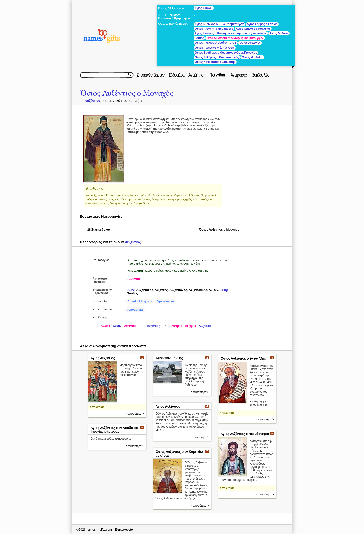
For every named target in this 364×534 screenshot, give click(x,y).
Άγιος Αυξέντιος (103, 358)
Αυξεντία (133, 278)
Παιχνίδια (217, 75)
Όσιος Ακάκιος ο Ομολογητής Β (216, 42)
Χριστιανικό (165, 301)
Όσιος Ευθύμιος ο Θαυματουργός (217, 57)
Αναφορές (239, 75)
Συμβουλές (260, 75)
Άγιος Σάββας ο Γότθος (262, 24)
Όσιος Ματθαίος (252, 57)
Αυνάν (117, 326)
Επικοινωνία (124, 529)
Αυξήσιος (205, 326)
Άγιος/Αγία (135, 309)
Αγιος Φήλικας (279, 33)
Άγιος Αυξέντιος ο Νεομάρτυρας (245, 434)
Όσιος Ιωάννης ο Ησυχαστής (214, 28)
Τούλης (132, 293)
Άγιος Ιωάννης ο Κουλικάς (253, 28)
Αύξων (213, 290)
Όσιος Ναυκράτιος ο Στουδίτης (215, 62)
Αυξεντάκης (144, 290)
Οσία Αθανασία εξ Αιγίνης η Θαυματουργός (235, 38)
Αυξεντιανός (178, 290)
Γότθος (199, 38)
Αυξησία (176, 326)
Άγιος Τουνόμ (204, 8)
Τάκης (224, 290)
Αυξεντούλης (198, 290)
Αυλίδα (105, 326)
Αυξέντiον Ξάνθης (169, 358)
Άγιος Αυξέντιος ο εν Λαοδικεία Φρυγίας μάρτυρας (114, 429)
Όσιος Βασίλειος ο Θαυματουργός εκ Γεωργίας (226, 52)
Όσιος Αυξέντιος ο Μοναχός (127, 93)
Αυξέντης (161, 290)
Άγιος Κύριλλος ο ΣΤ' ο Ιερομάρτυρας (219, 24)
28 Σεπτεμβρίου (98, 229)
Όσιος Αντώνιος (250, 42)
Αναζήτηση (196, 75)
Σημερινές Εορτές (151, 75)
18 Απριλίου (176, 8)
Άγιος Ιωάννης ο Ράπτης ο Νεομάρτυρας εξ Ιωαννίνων (231, 33)
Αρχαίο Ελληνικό (139, 301)
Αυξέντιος (92, 101)
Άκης (131, 290)
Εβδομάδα (176, 75)
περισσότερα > (135, 413)
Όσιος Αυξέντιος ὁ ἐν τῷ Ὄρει (214, 47)
